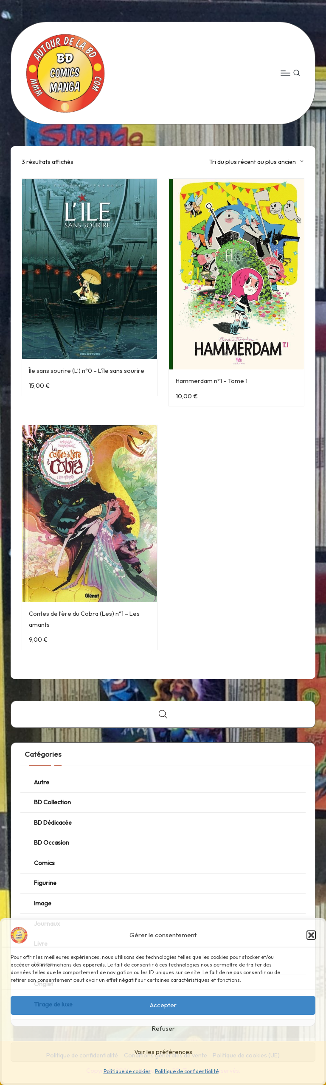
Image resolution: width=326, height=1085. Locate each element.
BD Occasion (51, 842)
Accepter (163, 1005)
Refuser (163, 1028)
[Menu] (285, 73)
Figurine (45, 883)
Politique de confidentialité (187, 1071)
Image (42, 903)
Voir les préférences (163, 1052)
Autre (41, 782)
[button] (311, 935)
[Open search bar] (163, 714)
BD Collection (52, 802)
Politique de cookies (127, 1071)
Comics (44, 863)
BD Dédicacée (53, 822)
